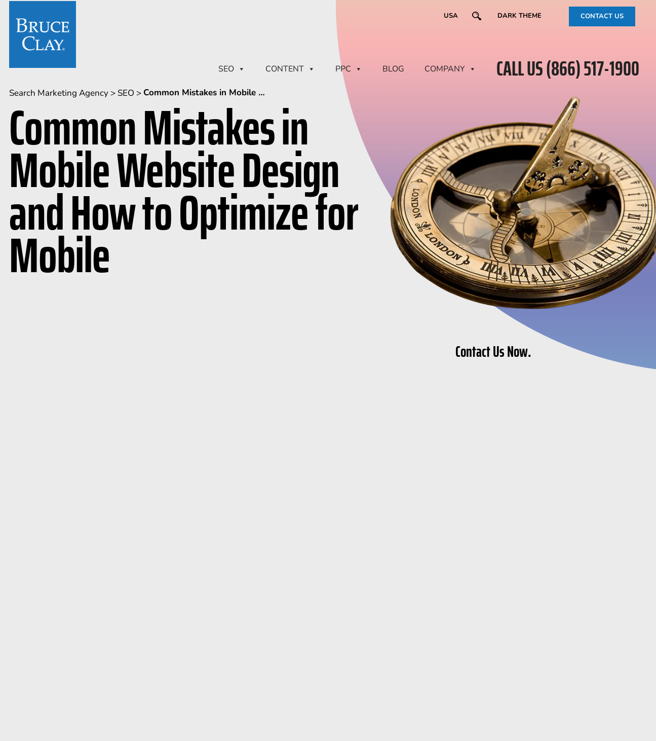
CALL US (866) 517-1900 (567, 69)
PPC (348, 69)
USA (451, 15)
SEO (231, 69)
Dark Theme (519, 15)
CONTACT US (602, 16)
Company (450, 69)
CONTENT (290, 69)
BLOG (393, 69)
